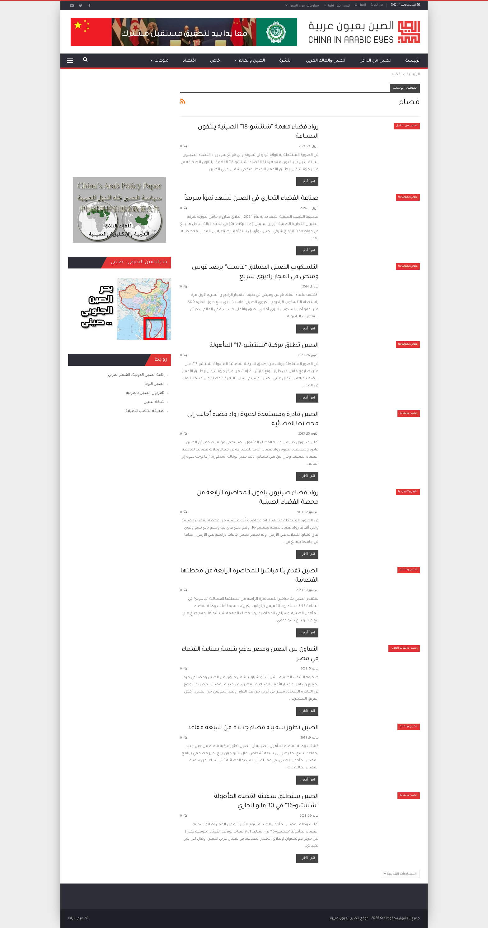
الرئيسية (413, 60)
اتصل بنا (360, 5)
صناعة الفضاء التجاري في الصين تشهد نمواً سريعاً (251, 198)
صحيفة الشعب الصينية (145, 411)
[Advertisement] (119, 123)
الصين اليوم (155, 384)
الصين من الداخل (375, 60)
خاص (215, 60)
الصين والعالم (252, 60)
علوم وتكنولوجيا (408, 197)
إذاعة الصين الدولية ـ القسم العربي (136, 375)
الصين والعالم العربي (325, 60)
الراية (72, 918)
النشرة (285, 60)
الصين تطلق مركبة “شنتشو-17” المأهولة (263, 346)
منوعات (161, 60)
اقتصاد (189, 60)
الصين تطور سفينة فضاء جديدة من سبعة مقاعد (253, 728)
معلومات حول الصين (304, 6)
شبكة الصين (154, 402)
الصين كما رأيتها (339, 6)
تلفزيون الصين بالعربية (145, 393)
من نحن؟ (377, 5)
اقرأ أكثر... (307, 182)
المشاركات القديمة (400, 874)
